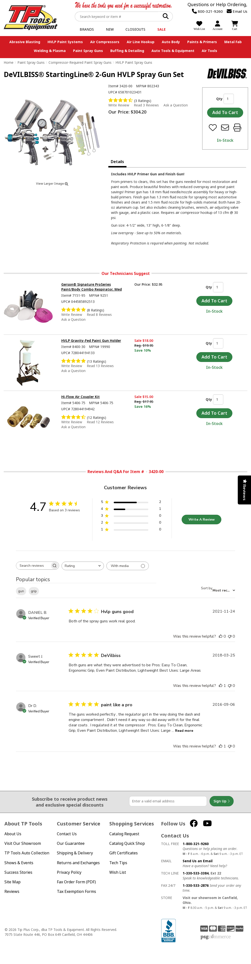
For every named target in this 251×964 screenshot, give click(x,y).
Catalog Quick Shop (127, 843)
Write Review (118, 105)
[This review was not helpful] (229, 636)
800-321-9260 (207, 11)
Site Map (12, 882)
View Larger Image (52, 183)
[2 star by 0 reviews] (131, 523)
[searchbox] (33, 565)
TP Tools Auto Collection (26, 853)
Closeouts (135, 29)
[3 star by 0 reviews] (131, 517)
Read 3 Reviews (146, 105)
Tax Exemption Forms (76, 891)
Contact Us (67, 833)
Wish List (117, 872)
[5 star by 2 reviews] (131, 503)
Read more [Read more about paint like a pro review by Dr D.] (184, 730)
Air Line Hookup (140, 41)
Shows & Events (18, 862)
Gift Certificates (123, 853)
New (110, 29)
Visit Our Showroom (22, 843)
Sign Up (221, 801)
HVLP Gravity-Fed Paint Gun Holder (91, 340)
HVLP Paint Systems (65, 41)
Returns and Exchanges (78, 862)
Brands (87, 29)
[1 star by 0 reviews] (131, 530)
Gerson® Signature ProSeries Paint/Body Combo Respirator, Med (91, 287)
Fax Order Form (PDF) (76, 882)
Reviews (11, 891)
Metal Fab (233, 41)
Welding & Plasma (50, 50)
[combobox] (83, 566)
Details (117, 161)
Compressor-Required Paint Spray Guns (80, 62)
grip (34, 591)
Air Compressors (104, 41)
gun (21, 591)
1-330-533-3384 (196, 873)
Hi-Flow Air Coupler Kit (80, 396)
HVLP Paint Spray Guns (133, 62)
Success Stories (18, 872)
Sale (161, 29)
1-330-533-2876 (196, 885)
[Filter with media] (127, 566)
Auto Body (171, 41)
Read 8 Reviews (99, 314)
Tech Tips (118, 862)
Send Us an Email (198, 861)
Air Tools (209, 50)
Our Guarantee (71, 843)
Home (8, 62)
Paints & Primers (202, 41)
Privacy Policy (69, 872)
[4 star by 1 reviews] (131, 510)
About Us (12, 833)
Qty (219, 98)
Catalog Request (124, 833)
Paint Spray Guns (88, 50)
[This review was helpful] (220, 636)
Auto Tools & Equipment (172, 50)
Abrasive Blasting (24, 41)
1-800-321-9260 (196, 843)
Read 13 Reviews (100, 365)
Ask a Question (175, 105)
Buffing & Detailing (127, 50)
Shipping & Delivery (75, 853)
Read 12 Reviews (100, 422)
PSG (215, 937)
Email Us (237, 11)
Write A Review (201, 519)
